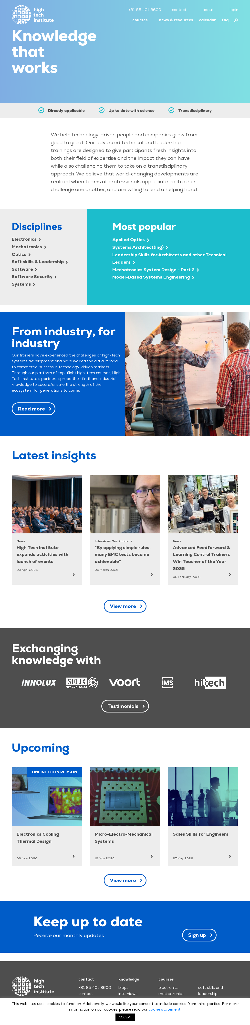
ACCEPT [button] (125, 1017)
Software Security (34, 276)
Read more (31, 409)
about (208, 9)
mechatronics (171, 993)
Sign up (197, 935)
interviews (127, 993)
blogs (123, 987)
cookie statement (164, 1009)
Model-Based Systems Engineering (153, 277)
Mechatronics (29, 246)
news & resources (176, 19)
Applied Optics (130, 239)
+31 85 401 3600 (144, 9)
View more (123, 606)
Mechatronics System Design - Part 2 (155, 269)
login (234, 9)
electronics (168, 987)
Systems (23, 284)
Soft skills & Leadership (40, 261)
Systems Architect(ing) (140, 247)
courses (140, 19)
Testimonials (122, 706)
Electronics (26, 239)
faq (225, 19)
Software (24, 269)
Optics (21, 254)
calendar (207, 19)
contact (179, 9)
